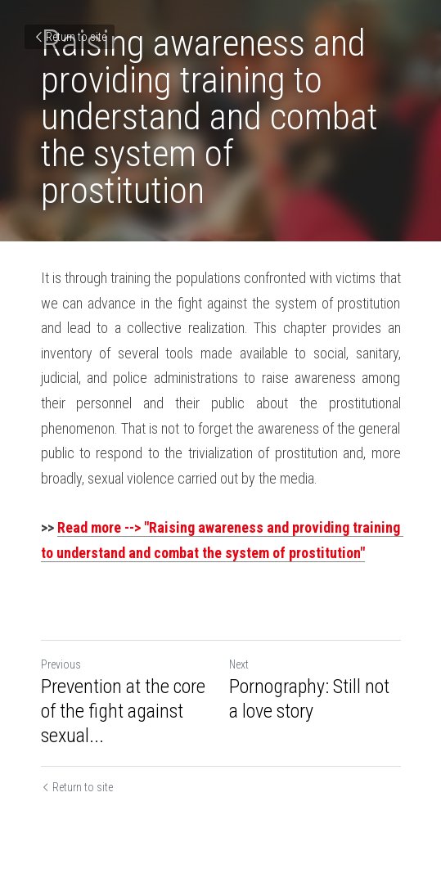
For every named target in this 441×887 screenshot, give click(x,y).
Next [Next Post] (239, 664)
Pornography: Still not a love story (309, 699)
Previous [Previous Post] (61, 664)
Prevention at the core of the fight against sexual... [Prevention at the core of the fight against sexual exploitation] (123, 711)
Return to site (69, 36)
